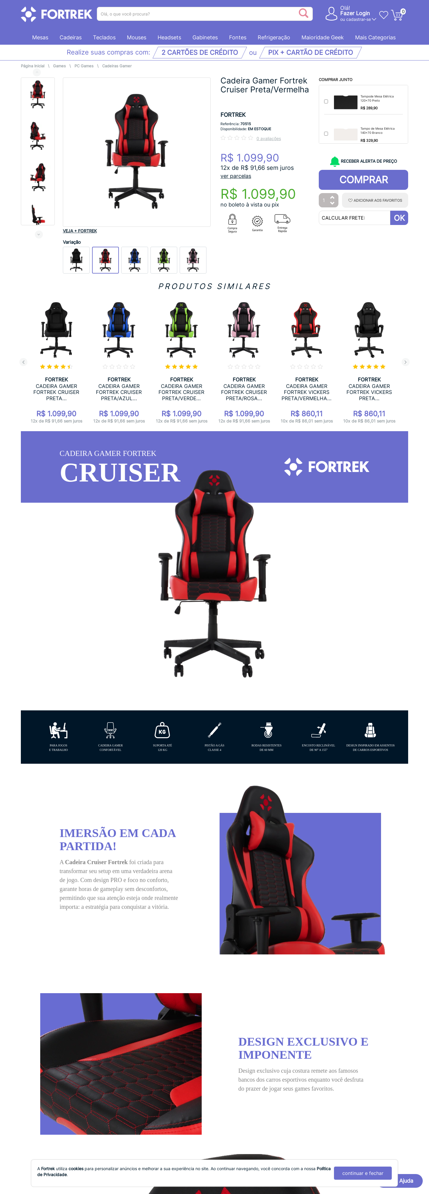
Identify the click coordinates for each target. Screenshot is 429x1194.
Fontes (237, 37)
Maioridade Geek (322, 37)
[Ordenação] (338, 904)
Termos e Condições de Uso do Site (64, 1033)
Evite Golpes (132, 1079)
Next (39, 234)
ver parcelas (235, 176)
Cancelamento (135, 1024)
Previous (37, 72)
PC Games (84, 66)
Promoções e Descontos (147, 1060)
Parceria (242, 1042)
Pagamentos (133, 1042)
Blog (237, 1055)
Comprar (363, 180)
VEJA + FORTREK (80, 230)
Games (59, 66)
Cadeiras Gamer (117, 66)
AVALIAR (385, 905)
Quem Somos (37, 1014)
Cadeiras (71, 37)
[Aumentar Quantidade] (332, 197)
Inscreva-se (384, 1074)
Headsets (169, 37)
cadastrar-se (358, 19)
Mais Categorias (375, 37)
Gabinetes (205, 37)
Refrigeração (274, 37)
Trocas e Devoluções (142, 1070)
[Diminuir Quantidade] (332, 203)
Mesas (40, 37)
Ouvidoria (32, 1042)
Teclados (104, 37)
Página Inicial (32, 66)
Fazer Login (355, 13)
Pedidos (127, 1051)
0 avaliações (269, 138)
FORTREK (232, 114)
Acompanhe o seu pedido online (156, 1014)
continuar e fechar (362, 1173)
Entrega (127, 1033)
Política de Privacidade (48, 1024)
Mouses (136, 37)
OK (399, 218)
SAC (232, 1029)
